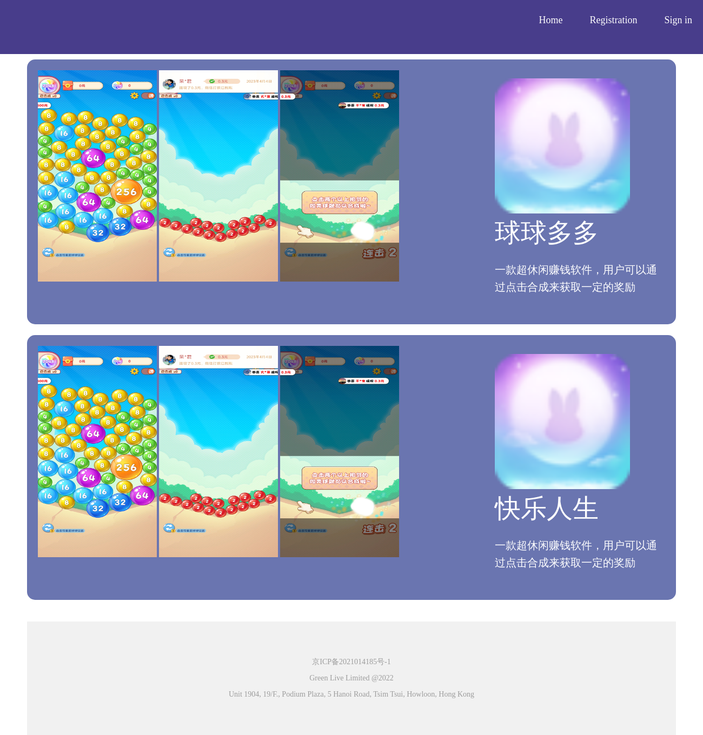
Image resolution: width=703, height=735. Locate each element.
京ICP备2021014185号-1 (351, 662)
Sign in (678, 20)
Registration (613, 20)
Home (550, 20)
